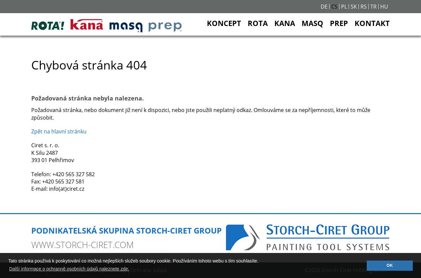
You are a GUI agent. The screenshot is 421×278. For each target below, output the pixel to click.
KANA (284, 23)
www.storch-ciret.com (82, 245)
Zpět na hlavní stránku (59, 131)
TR (373, 6)
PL (344, 6)
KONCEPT (224, 23)
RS (363, 6)
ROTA (258, 23)
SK (354, 6)
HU (384, 6)
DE (324, 6)
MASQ (312, 23)
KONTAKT (372, 23)
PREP (339, 23)
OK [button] (389, 265)
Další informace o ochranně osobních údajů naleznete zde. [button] (69, 268)
